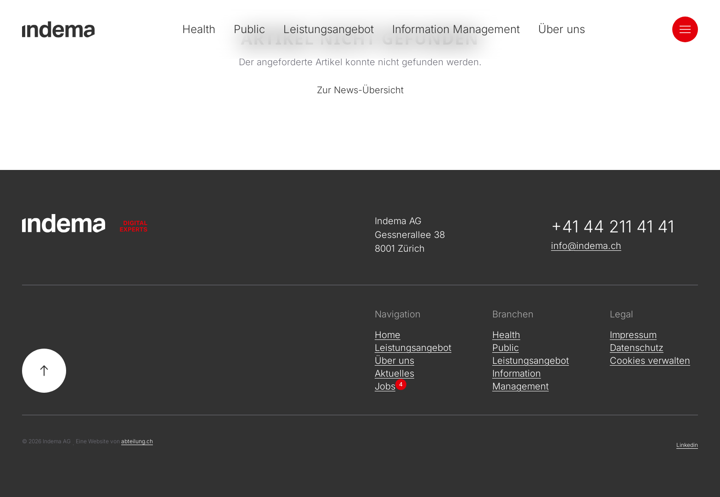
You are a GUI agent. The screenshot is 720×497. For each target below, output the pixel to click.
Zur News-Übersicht (360, 90)
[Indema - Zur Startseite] (58, 29)
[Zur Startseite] (183, 223)
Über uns (561, 29)
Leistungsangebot (328, 29)
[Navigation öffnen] (685, 29)
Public (249, 29)
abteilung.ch (137, 441)
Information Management (456, 29)
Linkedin (687, 444)
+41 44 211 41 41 (612, 226)
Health (198, 29)
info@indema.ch (586, 245)
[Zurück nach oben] (44, 371)
